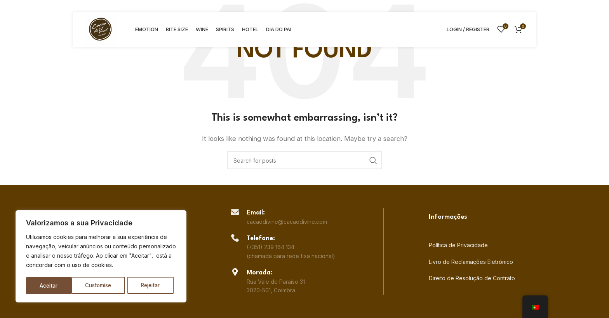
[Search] (304, 160)
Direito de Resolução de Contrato (472, 278)
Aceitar (154, 285)
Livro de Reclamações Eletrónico (471, 261)
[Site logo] (100, 28)
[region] (101, 256)
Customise (52, 285)
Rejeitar (105, 285)
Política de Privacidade (458, 245)
